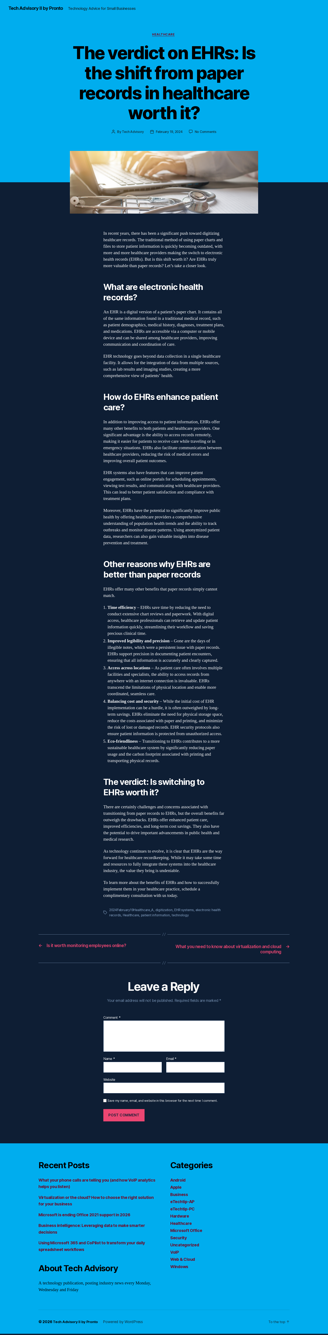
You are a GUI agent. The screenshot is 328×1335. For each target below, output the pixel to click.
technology (181, 916)
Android (178, 1181)
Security (179, 1239)
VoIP (175, 1253)
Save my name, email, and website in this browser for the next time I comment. (163, 1102)
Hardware (180, 1217)
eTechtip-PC (183, 1210)
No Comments (206, 132)
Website (109, 1081)
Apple (176, 1188)
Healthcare (164, 35)
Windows (180, 1267)
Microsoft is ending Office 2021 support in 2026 (88, 1216)
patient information (156, 916)
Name (109, 1060)
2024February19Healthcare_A (132, 911)
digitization (165, 911)
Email (171, 1060)
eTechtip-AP (183, 1203)
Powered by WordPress (125, 1323)
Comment (112, 1019)
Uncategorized (185, 1246)
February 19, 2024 (169, 132)
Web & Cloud (184, 1260)
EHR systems (186, 911)
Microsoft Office (187, 1231)
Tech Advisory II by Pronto (37, 8)
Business (180, 1195)
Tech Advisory (132, 132)
